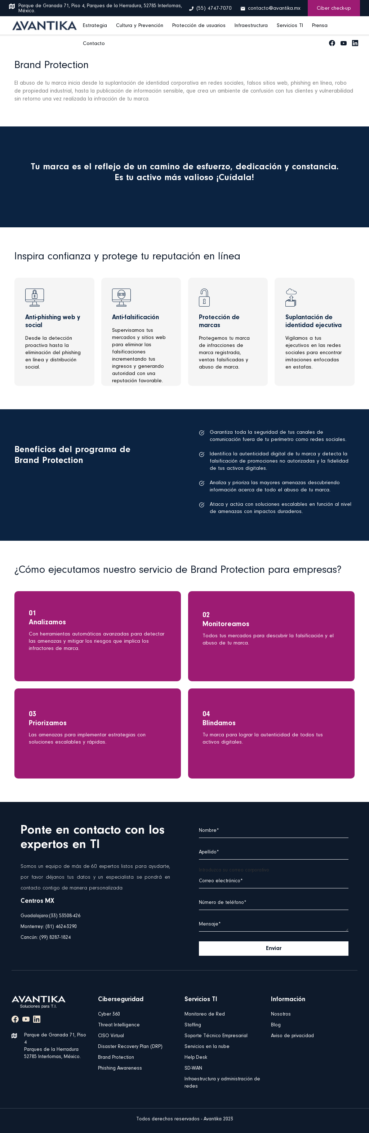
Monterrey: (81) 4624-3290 (49, 926)
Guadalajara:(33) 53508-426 (50, 916)
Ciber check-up (334, 8)
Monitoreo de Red (204, 1014)
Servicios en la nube (207, 1046)
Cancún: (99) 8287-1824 (46, 937)
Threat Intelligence (119, 1025)
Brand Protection (116, 1057)
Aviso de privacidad (292, 1036)
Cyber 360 (109, 1014)
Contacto (94, 43)
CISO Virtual (111, 1036)
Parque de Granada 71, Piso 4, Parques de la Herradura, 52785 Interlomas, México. (100, 9)
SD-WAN (193, 1068)
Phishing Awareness (120, 1068)
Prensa (320, 25)
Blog (276, 1025)
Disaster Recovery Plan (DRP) (130, 1046)
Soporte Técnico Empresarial (216, 1036)
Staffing (192, 1025)
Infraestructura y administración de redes (222, 1083)
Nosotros (281, 1014)
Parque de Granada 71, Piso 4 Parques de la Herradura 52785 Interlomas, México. (55, 1046)
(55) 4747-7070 (214, 8)
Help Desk (195, 1057)
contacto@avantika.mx (274, 8)
